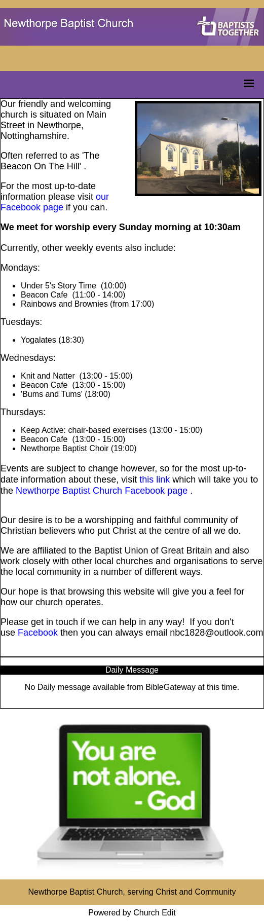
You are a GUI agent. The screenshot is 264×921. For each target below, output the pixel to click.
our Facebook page (55, 202)
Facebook (38, 633)
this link (154, 479)
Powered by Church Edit (132, 912)
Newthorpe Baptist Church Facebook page (101, 491)
